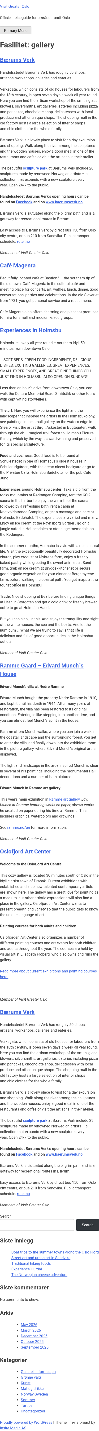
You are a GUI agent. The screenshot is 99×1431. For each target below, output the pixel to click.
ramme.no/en (18, 827)
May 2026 (29, 1325)
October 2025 (32, 1341)
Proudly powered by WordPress (26, 1422)
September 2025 (35, 1347)
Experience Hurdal (26, 1269)
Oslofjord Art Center (25, 851)
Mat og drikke (32, 1388)
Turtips (27, 1405)
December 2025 (34, 1336)
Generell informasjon (38, 1371)
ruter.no (23, 241)
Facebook (24, 202)
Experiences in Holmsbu (30, 330)
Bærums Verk (17, 60)
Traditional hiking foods (31, 1263)
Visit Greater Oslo (14, 6)
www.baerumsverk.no (64, 202)
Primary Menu (15, 30)
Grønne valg (31, 1377)
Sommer (28, 1400)
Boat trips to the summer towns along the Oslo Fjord (55, 1252)
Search (6, 1216)
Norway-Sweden (34, 1394)
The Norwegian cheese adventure (39, 1275)
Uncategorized (33, 1411)
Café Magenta (18, 265)
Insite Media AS (13, 1428)
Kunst (25, 1383)
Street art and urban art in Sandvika (40, 1258)
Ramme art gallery (64, 799)
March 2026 (31, 1330)
